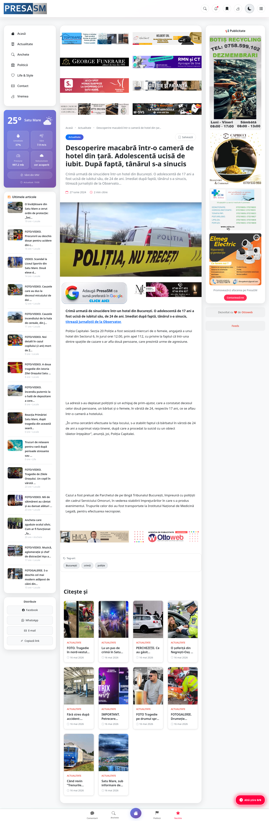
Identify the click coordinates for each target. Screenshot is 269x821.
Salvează (185, 137)
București (71, 565)
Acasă (18, 33)
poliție (101, 565)
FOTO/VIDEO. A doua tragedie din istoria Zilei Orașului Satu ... (38, 369)
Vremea (19, 96)
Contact (19, 86)
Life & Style (22, 75)
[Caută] (205, 8)
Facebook (30, 610)
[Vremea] (238, 8)
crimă (87, 565)
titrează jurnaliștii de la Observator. (93, 322)
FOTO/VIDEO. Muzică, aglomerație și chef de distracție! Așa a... (38, 552)
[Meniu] (261, 8)
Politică (19, 65)
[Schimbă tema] (249, 8)
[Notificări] (216, 8)
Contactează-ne (235, 297)
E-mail (30, 630)
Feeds (235, 326)
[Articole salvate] (227, 8)
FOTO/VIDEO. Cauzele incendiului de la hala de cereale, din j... (38, 318)
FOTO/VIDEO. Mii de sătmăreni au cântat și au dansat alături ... (38, 501)
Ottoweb (247, 312)
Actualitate (22, 44)
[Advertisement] (131, 374)
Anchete (20, 54)
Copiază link (30, 641)
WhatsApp (29, 620)
